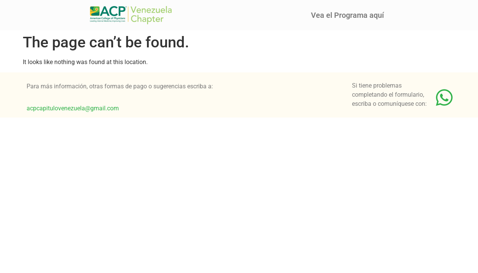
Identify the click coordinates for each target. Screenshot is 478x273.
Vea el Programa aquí (347, 15)
